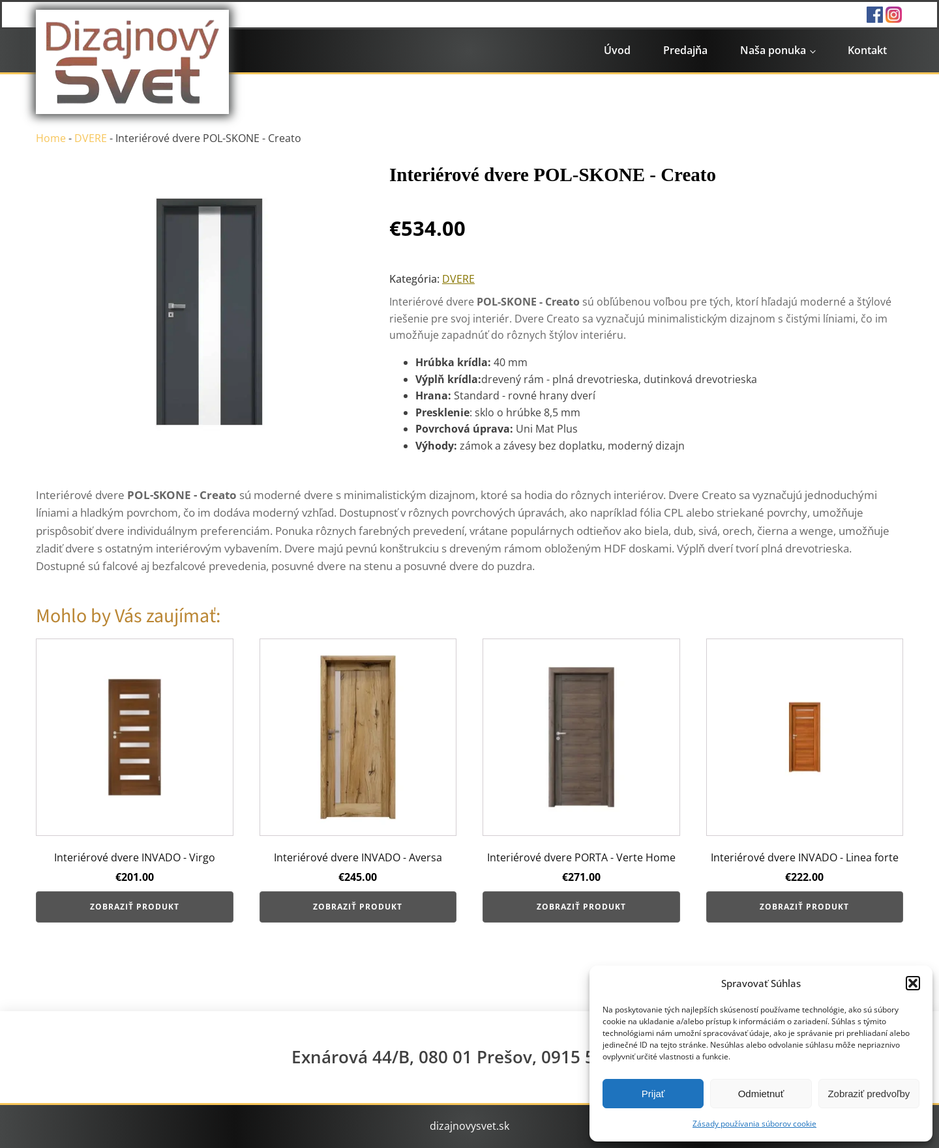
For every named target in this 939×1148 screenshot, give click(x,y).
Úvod (617, 50)
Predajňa (685, 50)
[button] (912, 983)
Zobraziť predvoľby (868, 1093)
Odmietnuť (761, 1093)
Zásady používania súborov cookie (754, 1123)
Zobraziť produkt (134, 906)
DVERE (90, 138)
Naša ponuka (773, 50)
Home (51, 138)
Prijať (653, 1093)
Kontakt (867, 50)
